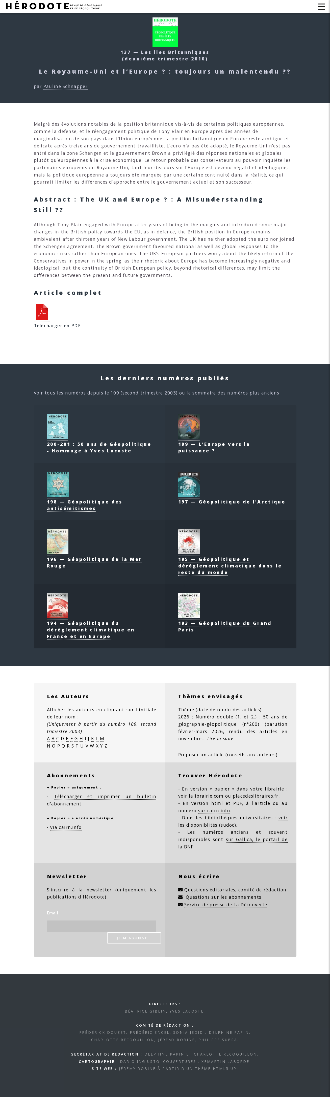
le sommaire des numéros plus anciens (233, 393)
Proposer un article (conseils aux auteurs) (228, 755)
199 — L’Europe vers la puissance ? (214, 444)
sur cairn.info (214, 810)
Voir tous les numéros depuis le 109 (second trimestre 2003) (106, 393)
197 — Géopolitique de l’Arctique (232, 498)
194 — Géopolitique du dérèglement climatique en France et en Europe (91, 626)
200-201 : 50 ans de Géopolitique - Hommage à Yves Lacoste (99, 444)
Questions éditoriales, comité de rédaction (235, 890)
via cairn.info (66, 827)
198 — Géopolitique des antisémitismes (85, 501)
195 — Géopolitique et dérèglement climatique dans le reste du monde (230, 562)
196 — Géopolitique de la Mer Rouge (94, 559)
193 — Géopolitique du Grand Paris (225, 623)
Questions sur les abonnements (223, 897)
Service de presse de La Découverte (225, 905)
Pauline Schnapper (65, 86)
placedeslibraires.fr (255, 796)
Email (53, 913)
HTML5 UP (225, 1068)
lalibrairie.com (206, 796)
